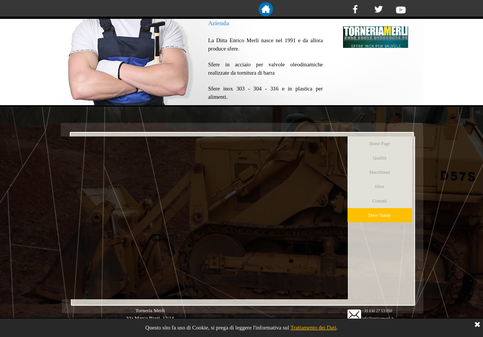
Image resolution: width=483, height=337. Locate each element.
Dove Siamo (379, 215)
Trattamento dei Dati (314, 328)
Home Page (379, 143)
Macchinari (379, 172)
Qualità (379, 158)
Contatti (379, 201)
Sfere (379, 186)
